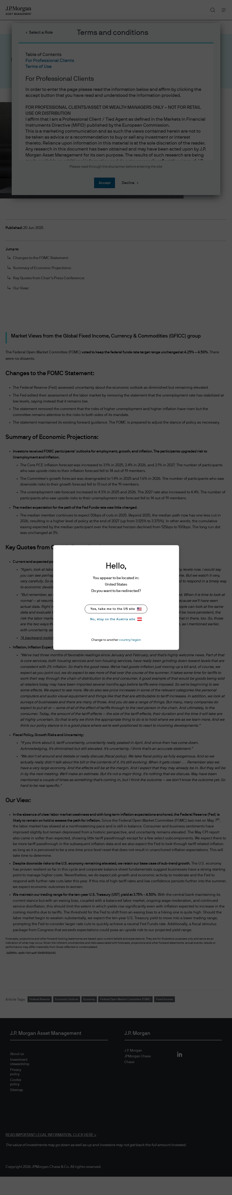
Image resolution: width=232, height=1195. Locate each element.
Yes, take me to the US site (116, 609)
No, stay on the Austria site (116, 619)
